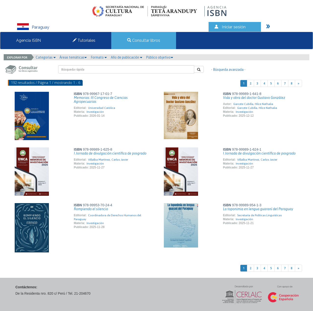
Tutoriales (84, 40)
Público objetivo (159, 57)
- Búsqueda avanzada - (228, 70)
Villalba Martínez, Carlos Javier (108, 159)
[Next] (298, 83)
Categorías (46, 57)
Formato (99, 57)
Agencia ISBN (28, 40)
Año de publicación (126, 57)
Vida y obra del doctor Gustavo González (254, 98)
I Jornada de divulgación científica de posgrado (110, 153)
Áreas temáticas (73, 57)
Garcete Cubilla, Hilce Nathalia (253, 104)
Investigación (95, 112)
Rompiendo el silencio (91, 209)
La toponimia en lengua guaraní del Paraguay (258, 209)
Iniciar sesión (234, 26)
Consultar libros (143, 40)
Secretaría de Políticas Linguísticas (259, 215)
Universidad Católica (101, 108)
